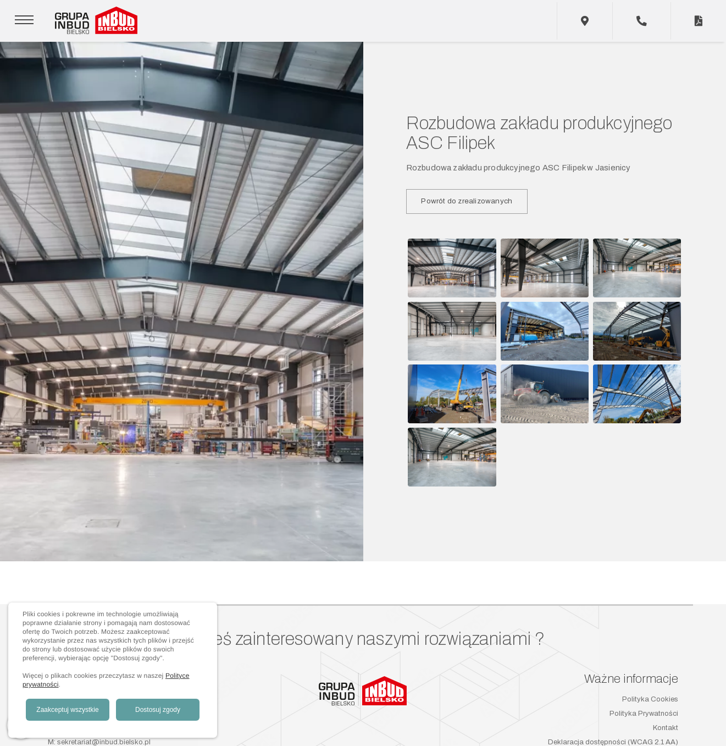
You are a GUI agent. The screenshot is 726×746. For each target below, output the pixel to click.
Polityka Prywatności (643, 713)
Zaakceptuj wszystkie (67, 710)
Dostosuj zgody (157, 710)
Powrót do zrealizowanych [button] (466, 201)
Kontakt (665, 728)
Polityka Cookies (650, 699)
